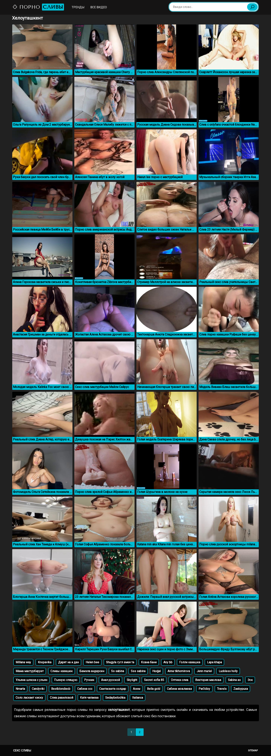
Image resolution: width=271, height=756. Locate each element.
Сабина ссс (84, 689)
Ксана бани (149, 662)
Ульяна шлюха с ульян (31, 680)
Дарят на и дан (68, 662)
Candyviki (38, 689)
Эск (250, 680)
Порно (38, 7)
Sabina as (234, 680)
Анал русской (110, 680)
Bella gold (153, 689)
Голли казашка (189, 662)
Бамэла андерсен (91, 671)
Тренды (78, 7)
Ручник (89, 680)
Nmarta (20, 689)
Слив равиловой (61, 697)
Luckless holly (228, 671)
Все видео (98, 7)
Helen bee (92, 662)
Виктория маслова (208, 680)
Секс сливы (22, 750)
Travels (222, 689)
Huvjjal (156, 671)
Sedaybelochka (115, 697)
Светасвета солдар (112, 689)
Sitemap (253, 750)
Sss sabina (138, 671)
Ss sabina (117, 671)
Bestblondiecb (60, 689)
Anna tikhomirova (178, 671)
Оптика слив (179, 680)
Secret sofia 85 (154, 680)
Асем (136, 689)
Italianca (137, 697)
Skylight (132, 680)
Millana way (23, 662)
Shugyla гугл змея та (120, 662)
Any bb (167, 662)
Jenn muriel (204, 671)
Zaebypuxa (240, 689)
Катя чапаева (89, 697)
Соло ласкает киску (29, 697)
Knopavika (44, 662)
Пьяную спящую (65, 680)
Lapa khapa (214, 662)
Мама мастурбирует (30, 671)
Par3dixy (204, 689)
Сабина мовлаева (179, 689)
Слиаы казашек (61, 671)
